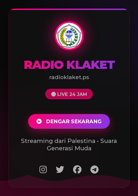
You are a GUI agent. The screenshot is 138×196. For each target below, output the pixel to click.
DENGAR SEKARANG (69, 121)
